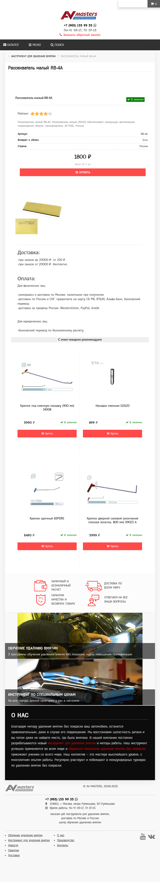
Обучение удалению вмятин (25, 835)
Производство (65, 840)
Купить (82, 172)
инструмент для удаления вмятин (72, 743)
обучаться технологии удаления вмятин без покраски (107, 749)
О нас (60, 835)
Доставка (14, 855)
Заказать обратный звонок (80, 35)
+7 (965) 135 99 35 (78, 25)
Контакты (62, 845)
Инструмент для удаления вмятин (29, 840)
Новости (13, 845)
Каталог (11, 45)
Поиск (57, 45)
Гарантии (13, 850)
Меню (35, 45)
